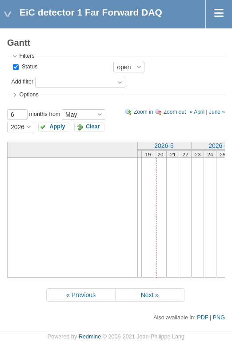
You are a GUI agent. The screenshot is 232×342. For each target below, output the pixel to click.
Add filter (22, 82)
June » (217, 112)
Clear (93, 126)
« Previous (81, 294)
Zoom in (143, 112)
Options (28, 94)
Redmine (90, 337)
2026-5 (164, 145)
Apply (57, 126)
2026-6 (218, 145)
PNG (219, 317)
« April (197, 112)
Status (28, 67)
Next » (150, 294)
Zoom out (175, 112)
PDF (202, 317)
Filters (26, 56)
